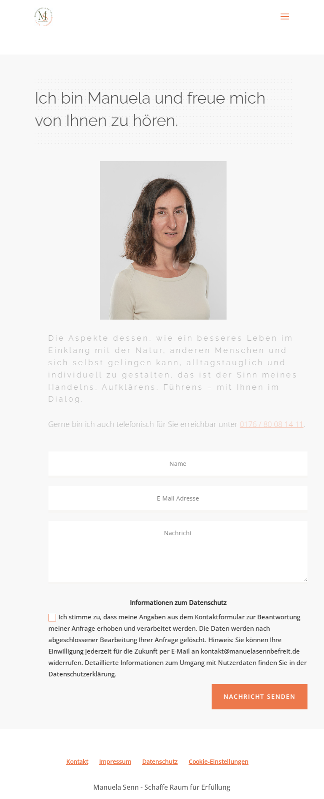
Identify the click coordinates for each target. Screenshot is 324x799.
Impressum (115, 762)
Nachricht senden (264, 696)
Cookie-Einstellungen (218, 762)
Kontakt (77, 762)
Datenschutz (160, 762)
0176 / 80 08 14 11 (276, 424)
